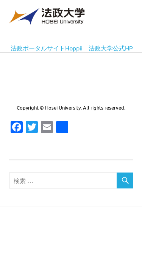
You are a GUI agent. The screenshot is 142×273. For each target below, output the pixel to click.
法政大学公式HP (111, 48)
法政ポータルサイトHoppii (47, 48)
